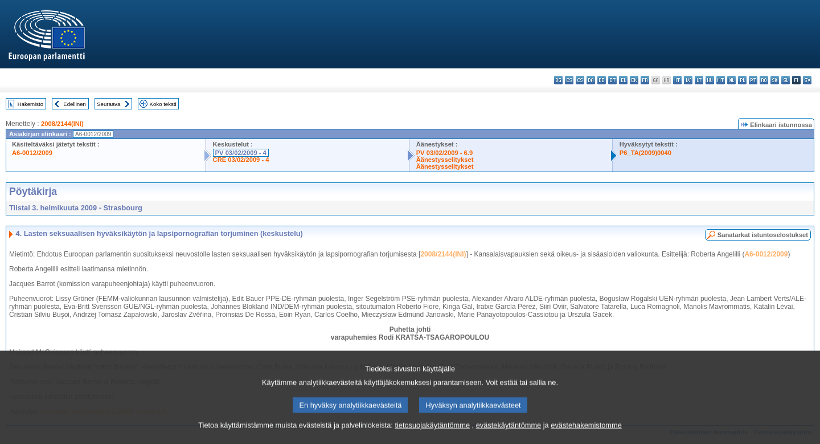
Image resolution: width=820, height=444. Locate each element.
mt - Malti (720, 80)
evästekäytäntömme (509, 435)
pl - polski (742, 80)
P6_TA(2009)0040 (645, 152)
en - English (634, 80)
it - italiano (677, 80)
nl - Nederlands (731, 80)
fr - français (645, 80)
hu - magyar (710, 80)
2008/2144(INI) (62, 123)
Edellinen (74, 104)
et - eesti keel (612, 80)
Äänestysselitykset (445, 159)
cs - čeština (580, 80)
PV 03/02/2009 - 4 (240, 152)
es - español (569, 80)
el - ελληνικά (623, 80)
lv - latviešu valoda (688, 80)
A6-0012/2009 (32, 152)
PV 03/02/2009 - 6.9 (444, 152)
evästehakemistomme (586, 435)
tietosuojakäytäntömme (432, 435)
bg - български (558, 80)
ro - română (764, 80)
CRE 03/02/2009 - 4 (241, 159)
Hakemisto (30, 104)
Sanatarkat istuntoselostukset (763, 234)
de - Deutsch (601, 80)
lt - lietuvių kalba (699, 80)
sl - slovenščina (785, 80)
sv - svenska (807, 80)
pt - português (753, 80)
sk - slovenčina (774, 80)
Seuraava (108, 104)
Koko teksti (163, 104)
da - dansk (591, 80)
